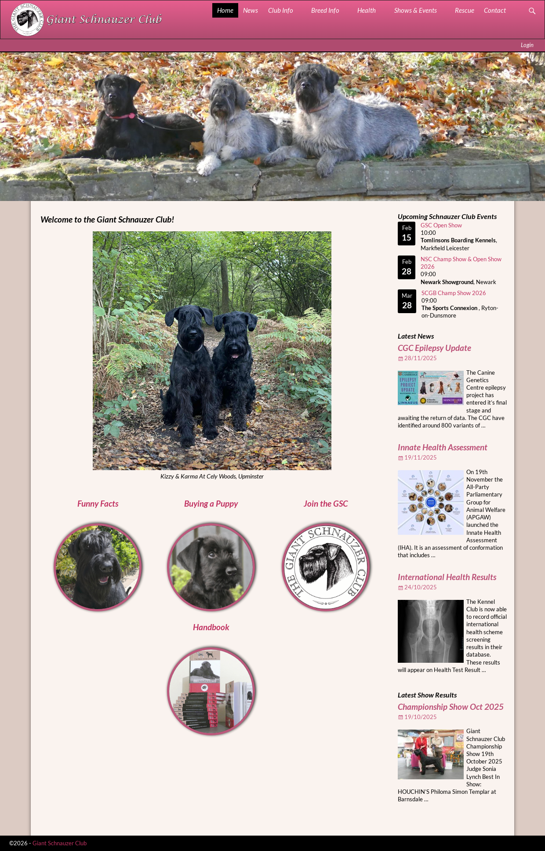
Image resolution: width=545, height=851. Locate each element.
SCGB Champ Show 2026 (453, 292)
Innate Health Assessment (442, 447)
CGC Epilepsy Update (434, 348)
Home (225, 10)
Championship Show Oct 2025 (451, 707)
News (250, 10)
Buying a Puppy (211, 503)
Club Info (280, 10)
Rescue (464, 10)
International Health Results (447, 577)
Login (527, 44)
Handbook (211, 627)
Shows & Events (415, 10)
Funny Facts (97, 503)
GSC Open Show (441, 225)
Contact (495, 10)
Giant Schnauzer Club (60, 843)
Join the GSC (326, 503)
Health (366, 10)
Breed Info (325, 10)
